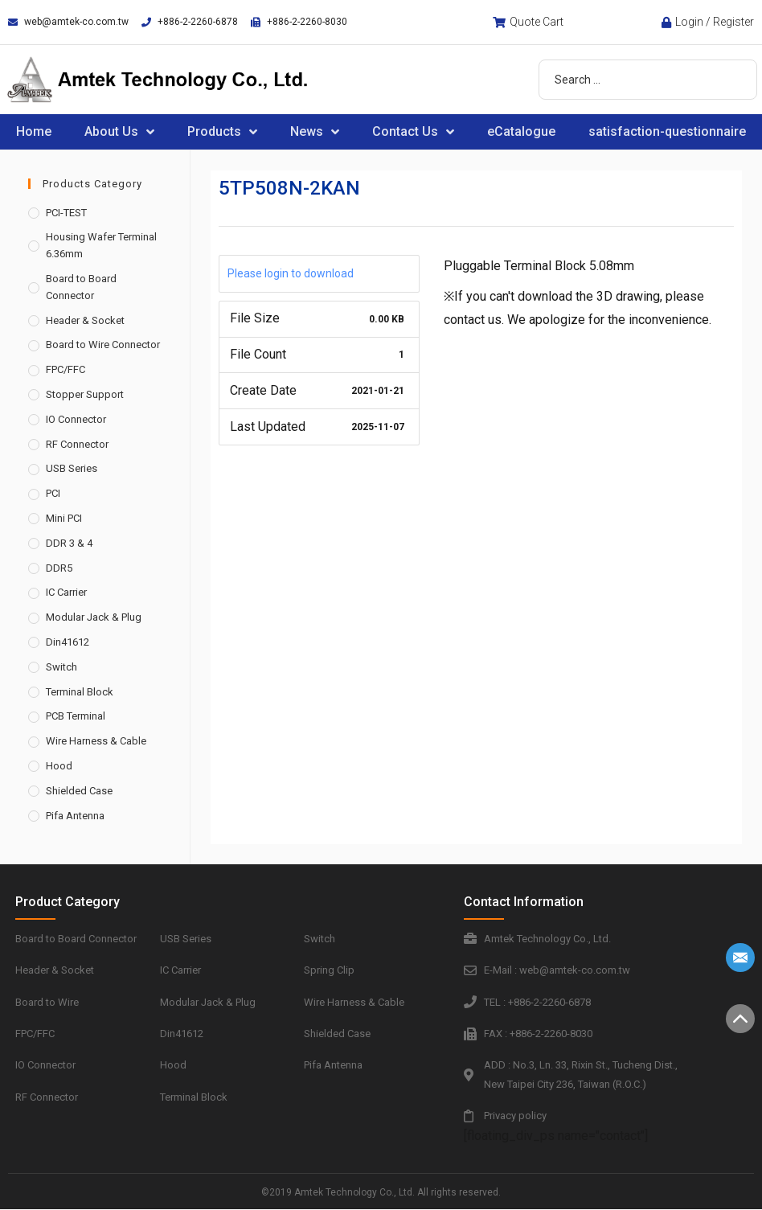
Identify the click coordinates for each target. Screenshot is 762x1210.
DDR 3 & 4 (69, 543)
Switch (61, 667)
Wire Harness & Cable (96, 741)
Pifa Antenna (75, 816)
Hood (59, 766)
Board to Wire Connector (103, 344)
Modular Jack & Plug (93, 617)
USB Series (71, 468)
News (314, 131)
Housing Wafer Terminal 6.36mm (101, 245)
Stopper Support (85, 394)
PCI (53, 493)
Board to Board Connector (81, 287)
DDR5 (59, 568)
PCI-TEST (66, 213)
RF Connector (77, 444)
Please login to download (290, 273)
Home (33, 131)
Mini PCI (64, 518)
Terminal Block (79, 692)
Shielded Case (79, 791)
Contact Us (413, 131)
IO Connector (76, 419)
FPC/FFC (65, 369)
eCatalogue (521, 131)
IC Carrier (66, 592)
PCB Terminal (75, 716)
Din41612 (67, 642)
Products (222, 131)
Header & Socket (85, 320)
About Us (119, 131)
